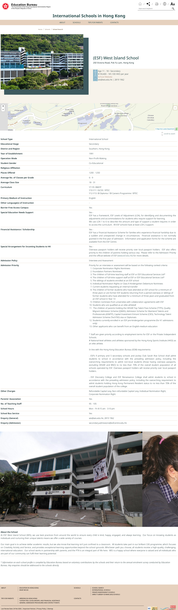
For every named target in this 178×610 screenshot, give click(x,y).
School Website (105, 76)
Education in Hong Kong (29, 588)
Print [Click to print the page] (157, 4)
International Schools (101, 590)
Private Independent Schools (103, 592)
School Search (58, 29)
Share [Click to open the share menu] (148, 4)
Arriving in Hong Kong (28, 598)
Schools (47, 29)
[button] (89, 115)
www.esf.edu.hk (125, 255)
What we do (23, 590)
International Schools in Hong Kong (89, 16)
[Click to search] (173, 8)
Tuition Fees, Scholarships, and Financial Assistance (39, 601)
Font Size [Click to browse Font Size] (172, 4)
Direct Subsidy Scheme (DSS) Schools (106, 594)
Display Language (165, 4)
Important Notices (29, 609)
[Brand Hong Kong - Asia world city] (167, 608)
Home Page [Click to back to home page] (140, 4)
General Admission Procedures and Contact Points (39, 603)
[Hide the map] (175, 108)
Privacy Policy (41, 609)
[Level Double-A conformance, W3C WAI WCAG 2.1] (153, 608)
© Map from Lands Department (166, 129)
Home (40, 29)
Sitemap (50, 609)
